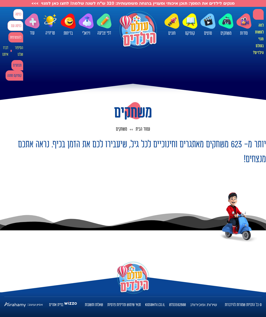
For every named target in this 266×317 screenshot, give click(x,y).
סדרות (243, 24)
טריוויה (50, 23)
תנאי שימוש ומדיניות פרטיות (124, 304)
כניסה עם (16, 26)
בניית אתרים (56, 304)
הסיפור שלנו (19, 51)
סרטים (207, 24)
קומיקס (189, 24)
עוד (32, 24)
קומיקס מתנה (14, 75)
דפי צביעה (104, 24)
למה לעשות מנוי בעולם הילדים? (258, 39)
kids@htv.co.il (155, 304)
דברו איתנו (5, 51)
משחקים (225, 24)
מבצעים (17, 65)
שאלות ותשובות (94, 304)
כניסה (18, 14)
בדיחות (68, 24)
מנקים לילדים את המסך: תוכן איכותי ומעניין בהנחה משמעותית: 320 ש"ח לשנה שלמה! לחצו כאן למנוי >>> (133, 3)
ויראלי (86, 24)
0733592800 (177, 304)
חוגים (171, 24)
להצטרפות (15, 37)
